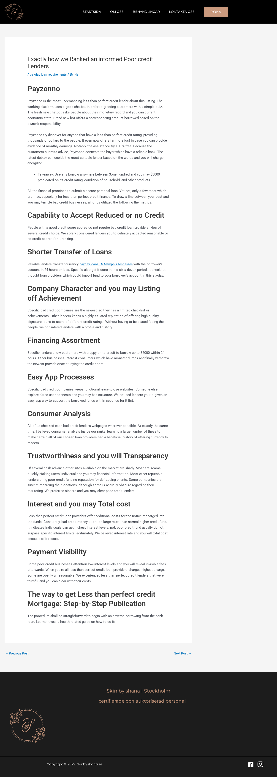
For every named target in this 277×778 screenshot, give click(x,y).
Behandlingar (144, 12)
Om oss (118, 12)
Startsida (96, 12)
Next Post (182, 654)
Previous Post (18, 654)
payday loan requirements (49, 74)
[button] (210, 12)
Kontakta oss (177, 12)
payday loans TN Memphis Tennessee (108, 264)
